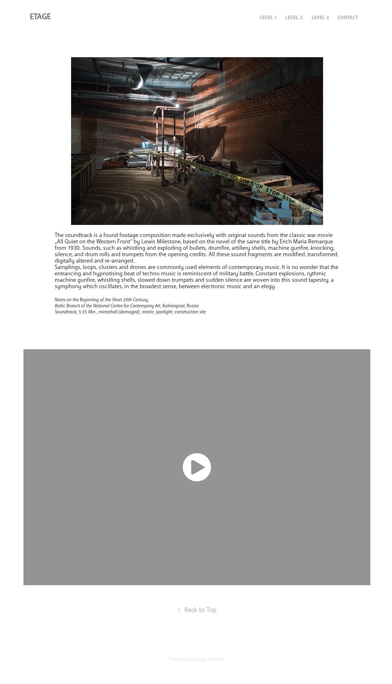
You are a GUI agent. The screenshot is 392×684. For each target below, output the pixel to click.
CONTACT (348, 17)
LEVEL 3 (320, 17)
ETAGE (40, 17)
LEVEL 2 (294, 17)
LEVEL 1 (268, 17)
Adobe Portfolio (209, 659)
